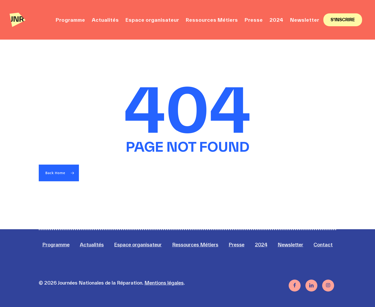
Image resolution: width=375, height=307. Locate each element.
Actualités (92, 244)
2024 (261, 244)
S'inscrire (343, 19)
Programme (56, 244)
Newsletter (290, 244)
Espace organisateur (138, 244)
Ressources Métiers (195, 244)
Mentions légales (164, 283)
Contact (323, 244)
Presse (236, 244)
